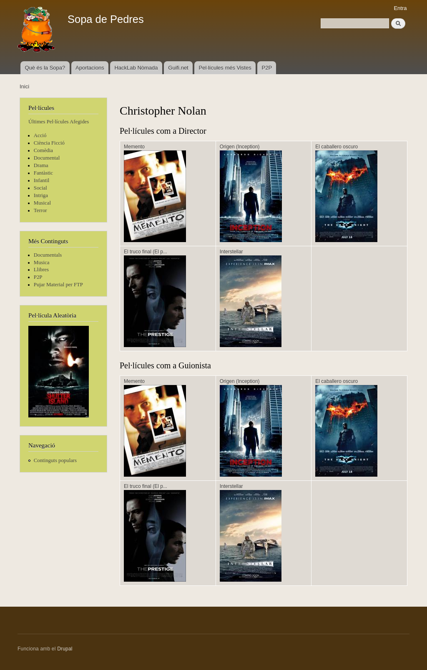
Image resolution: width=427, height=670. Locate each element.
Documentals (48, 255)
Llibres (41, 269)
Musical (42, 203)
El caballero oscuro (336, 147)
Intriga (41, 195)
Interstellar (231, 252)
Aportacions (89, 68)
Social (40, 188)
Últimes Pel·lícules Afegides (58, 122)
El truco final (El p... (145, 252)
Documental (47, 158)
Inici (24, 86)
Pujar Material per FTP (58, 285)
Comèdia (43, 150)
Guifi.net (178, 68)
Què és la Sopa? (45, 68)
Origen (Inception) (240, 147)
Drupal (65, 649)
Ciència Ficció (49, 143)
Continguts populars (55, 460)
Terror (40, 210)
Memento (134, 147)
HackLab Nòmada (136, 68)
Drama (41, 165)
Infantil (42, 180)
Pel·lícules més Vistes (225, 68)
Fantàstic (43, 173)
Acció (40, 135)
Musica (42, 262)
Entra (400, 8)
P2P (267, 68)
